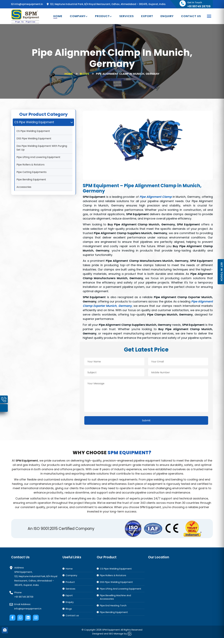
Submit (146, 420)
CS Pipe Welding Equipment (33, 131)
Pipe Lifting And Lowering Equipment (38, 157)
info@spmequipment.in (27, 4)
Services (126, 16)
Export (147, 16)
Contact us (191, 16)
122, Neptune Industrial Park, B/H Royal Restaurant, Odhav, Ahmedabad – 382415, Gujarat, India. (106, 4)
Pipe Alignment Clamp (156, 197)
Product (103, 16)
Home (57, 16)
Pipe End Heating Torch (113, 605)
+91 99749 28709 (23, 596)
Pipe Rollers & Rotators (30, 164)
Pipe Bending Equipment (31, 179)
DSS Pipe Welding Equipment (33, 138)
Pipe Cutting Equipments (31, 172)
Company (79, 16)
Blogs (84, 74)
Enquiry (167, 16)
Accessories (23, 187)
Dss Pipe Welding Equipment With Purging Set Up (41, 147)
